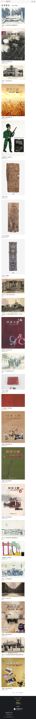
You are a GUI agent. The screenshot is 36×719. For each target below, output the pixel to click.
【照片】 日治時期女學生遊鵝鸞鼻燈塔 (9, 537)
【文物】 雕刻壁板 (5, 236)
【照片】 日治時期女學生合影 (7, 371)
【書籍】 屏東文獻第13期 (6, 634)
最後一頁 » (21, 692)
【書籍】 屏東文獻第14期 (6, 349)
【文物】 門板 (4, 196)
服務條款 (19, 698)
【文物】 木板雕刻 (5, 275)
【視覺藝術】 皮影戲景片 (6, 557)
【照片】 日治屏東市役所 (6, 80)
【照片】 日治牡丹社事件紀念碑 (8, 294)
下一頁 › (17, 692)
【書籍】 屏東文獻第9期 (6, 480)
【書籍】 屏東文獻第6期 (6, 517)
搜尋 (32, 1)
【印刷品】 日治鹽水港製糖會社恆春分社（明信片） (12, 314)
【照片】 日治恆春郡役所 (6, 578)
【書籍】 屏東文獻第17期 (6, 117)
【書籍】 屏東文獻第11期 (6, 444)
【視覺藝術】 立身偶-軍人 (6, 157)
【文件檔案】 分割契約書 (6, 408)
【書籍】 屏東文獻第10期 (6, 61)
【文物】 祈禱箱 (4, 390)
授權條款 (16, 698)
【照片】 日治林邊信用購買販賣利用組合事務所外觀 (12, 654)
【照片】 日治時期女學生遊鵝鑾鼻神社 (9, 25)
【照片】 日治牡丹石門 (6, 598)
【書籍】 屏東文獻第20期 (6, 688)
